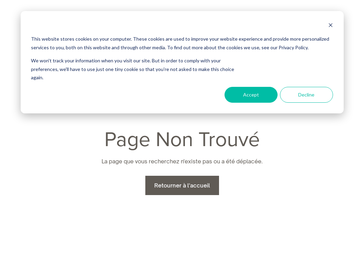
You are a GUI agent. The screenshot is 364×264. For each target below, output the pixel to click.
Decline (306, 95)
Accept (251, 95)
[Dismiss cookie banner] (330, 26)
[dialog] (182, 62)
